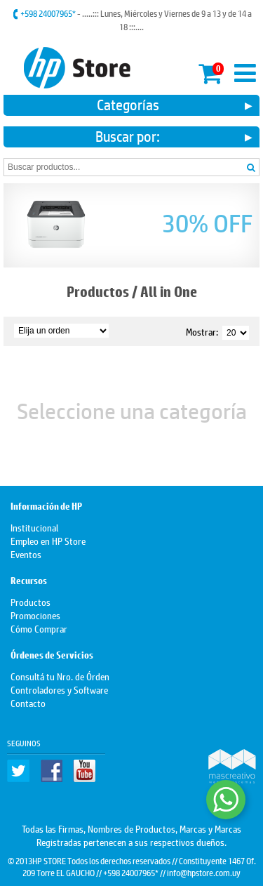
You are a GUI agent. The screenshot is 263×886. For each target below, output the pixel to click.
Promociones (35, 614)
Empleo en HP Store (48, 540)
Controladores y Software (59, 689)
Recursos (29, 581)
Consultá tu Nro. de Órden (60, 675)
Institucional (34, 527)
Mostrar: (202, 331)
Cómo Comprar (39, 628)
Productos (98, 291)
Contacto (28, 702)
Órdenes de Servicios (52, 655)
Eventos (26, 553)
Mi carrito (211, 71)
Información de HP (46, 506)
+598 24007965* (48, 13)
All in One (168, 291)
